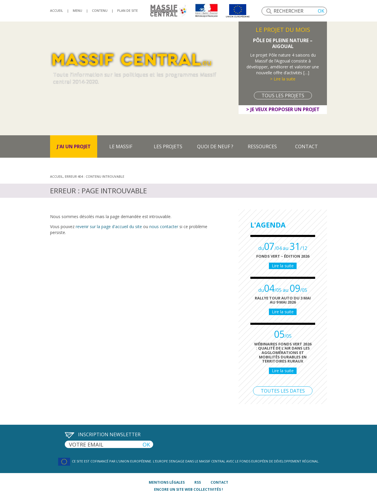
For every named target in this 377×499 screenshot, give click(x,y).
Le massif (120, 146)
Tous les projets (283, 95)
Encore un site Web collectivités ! (188, 489)
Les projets (168, 146)
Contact (306, 146)
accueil (56, 10)
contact (219, 482)
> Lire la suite (282, 79)
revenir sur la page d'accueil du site (109, 226)
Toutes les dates (283, 391)
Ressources (262, 146)
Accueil (56, 176)
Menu (77, 10)
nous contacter (163, 226)
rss (197, 482)
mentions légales (167, 482)
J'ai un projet (74, 146)
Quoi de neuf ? (215, 146)
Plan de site (127, 10)
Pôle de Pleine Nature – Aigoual (282, 43)
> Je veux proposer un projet (283, 109)
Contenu (100, 10)
